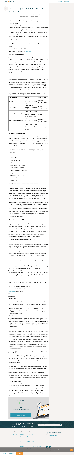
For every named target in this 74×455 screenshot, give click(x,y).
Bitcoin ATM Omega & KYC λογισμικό (34, 446)
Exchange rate (14, 434)
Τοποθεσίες (22, 434)
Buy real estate (30, 439)
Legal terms (22, 446)
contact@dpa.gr (11, 291)
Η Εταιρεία (22, 439)
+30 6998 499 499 (53, 435)
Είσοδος (13, 439)
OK (71, 449)
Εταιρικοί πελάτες (30, 441)
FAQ (20, 441)
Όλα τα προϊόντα (30, 434)
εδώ (67, 449)
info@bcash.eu (28, 51)
